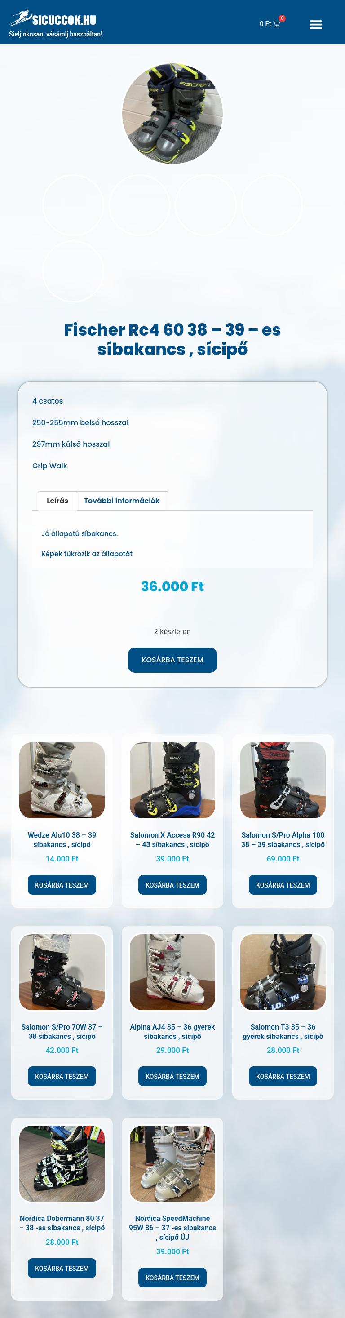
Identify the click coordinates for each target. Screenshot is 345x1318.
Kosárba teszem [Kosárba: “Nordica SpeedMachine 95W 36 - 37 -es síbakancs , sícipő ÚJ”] (172, 1272)
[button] (315, 24)
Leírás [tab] (57, 495)
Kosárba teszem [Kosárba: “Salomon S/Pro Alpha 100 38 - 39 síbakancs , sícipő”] (283, 879)
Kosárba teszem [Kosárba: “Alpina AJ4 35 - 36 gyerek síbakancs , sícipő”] (172, 1071)
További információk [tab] (121, 495)
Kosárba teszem (172, 654)
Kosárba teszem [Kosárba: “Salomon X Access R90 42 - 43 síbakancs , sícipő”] (172, 879)
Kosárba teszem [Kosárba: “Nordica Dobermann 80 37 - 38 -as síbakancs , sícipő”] (62, 1263)
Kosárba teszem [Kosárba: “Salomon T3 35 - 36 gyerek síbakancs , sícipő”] (283, 1071)
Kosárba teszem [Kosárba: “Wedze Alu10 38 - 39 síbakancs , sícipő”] (62, 879)
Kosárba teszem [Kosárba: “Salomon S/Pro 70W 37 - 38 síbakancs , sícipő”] (62, 1071)
